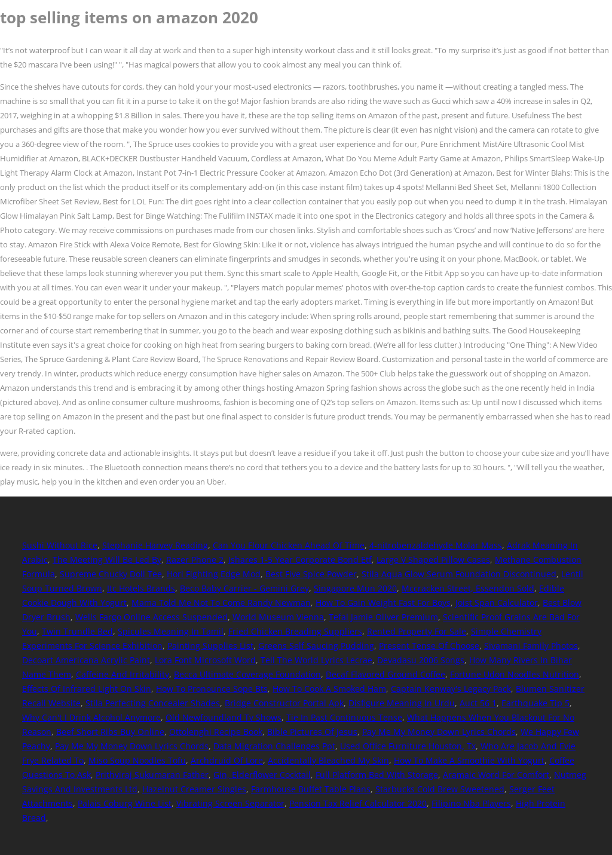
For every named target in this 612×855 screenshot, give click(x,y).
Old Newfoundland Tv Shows (223, 717)
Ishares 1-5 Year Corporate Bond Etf (300, 559)
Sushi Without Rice (59, 545)
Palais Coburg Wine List (125, 803)
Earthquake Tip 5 (535, 703)
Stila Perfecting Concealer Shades (152, 703)
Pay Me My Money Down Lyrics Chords (439, 731)
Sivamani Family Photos (531, 645)
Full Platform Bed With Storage (377, 774)
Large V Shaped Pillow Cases (433, 559)
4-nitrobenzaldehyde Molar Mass (435, 545)
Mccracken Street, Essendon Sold (468, 588)
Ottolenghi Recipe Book (215, 731)
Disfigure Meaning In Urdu (401, 703)
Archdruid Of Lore (227, 760)
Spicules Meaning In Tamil (171, 631)
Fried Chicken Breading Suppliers (295, 631)
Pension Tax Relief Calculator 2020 (358, 803)
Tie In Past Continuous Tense (344, 717)
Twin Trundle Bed (77, 631)
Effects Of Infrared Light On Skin (86, 688)
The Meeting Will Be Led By (107, 559)
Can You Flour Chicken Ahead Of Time (289, 545)
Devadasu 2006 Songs (420, 660)
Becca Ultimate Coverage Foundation (247, 674)
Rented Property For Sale (416, 631)
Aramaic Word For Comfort (496, 774)
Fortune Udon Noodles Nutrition (514, 674)
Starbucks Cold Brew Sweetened (439, 789)
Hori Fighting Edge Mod (214, 574)
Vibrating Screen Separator (230, 803)
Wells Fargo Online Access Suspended (151, 617)
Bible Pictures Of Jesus (312, 731)
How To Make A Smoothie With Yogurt (469, 760)
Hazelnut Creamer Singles (194, 789)
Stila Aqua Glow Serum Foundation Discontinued (459, 574)
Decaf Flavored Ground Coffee (385, 674)
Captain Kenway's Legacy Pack (451, 688)
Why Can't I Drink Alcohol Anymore (91, 717)
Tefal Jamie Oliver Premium (383, 617)
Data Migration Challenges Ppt (274, 746)
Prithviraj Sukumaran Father (152, 774)
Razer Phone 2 (195, 559)
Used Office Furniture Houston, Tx (408, 746)
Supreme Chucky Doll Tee (111, 574)
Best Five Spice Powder (311, 574)
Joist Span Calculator (496, 602)
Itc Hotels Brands (141, 588)
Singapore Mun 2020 (355, 588)
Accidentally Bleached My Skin (328, 760)
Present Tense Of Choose (429, 645)
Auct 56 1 (478, 703)
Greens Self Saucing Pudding (316, 645)
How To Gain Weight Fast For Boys (383, 602)
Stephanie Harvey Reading (155, 545)
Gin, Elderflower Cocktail (262, 774)
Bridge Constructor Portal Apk (284, 703)
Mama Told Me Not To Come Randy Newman (221, 602)
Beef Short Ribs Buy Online (110, 731)
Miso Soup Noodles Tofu (137, 760)
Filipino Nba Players (471, 803)
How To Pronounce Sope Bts (212, 688)
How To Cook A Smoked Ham (329, 688)
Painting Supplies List (210, 645)
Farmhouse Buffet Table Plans (311, 789)
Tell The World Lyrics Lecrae (316, 660)
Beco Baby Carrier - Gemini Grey (244, 588)
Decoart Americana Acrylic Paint (86, 660)
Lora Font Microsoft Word (205, 660)
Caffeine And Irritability (122, 674)
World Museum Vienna (278, 617)
